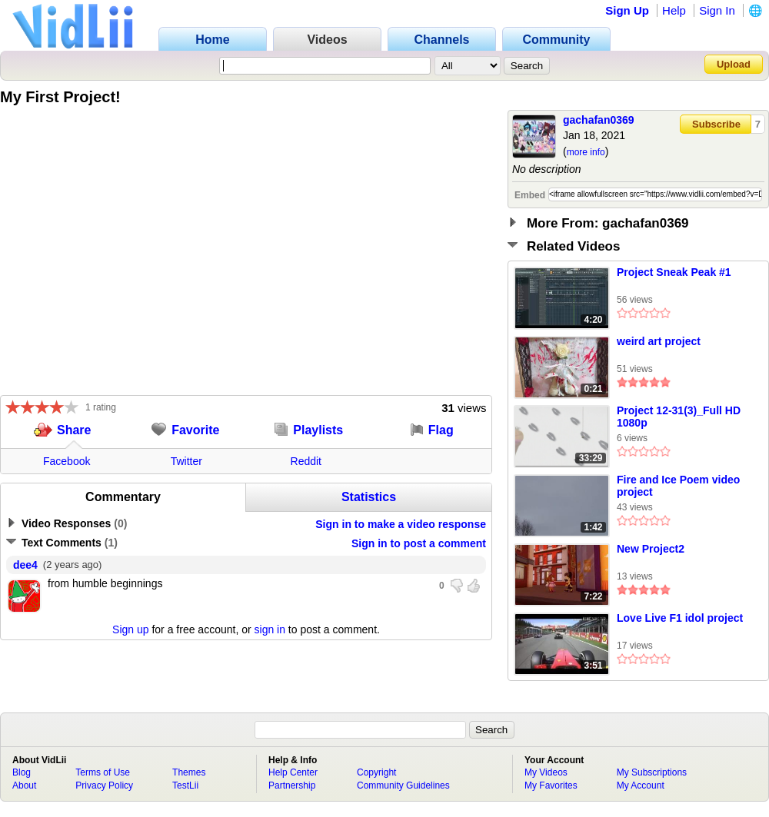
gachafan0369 (598, 120)
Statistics (368, 496)
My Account (640, 785)
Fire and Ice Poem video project (678, 485)
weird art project (659, 341)
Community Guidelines (403, 785)
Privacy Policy (104, 785)
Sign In (717, 10)
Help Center (293, 772)
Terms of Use (102, 772)
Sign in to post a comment (418, 543)
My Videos (546, 772)
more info (586, 152)
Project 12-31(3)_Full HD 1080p (679, 416)
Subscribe (716, 124)
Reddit (306, 461)
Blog (21, 772)
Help (674, 10)
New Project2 (650, 549)
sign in (270, 629)
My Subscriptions (652, 772)
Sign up (130, 629)
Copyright (376, 772)
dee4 (25, 565)
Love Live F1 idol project (680, 618)
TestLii (185, 785)
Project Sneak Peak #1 (674, 272)
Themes (188, 772)
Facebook (66, 461)
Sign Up (627, 10)
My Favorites (551, 785)
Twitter (186, 461)
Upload (734, 64)
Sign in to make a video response (400, 524)
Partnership (291, 785)
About (24, 785)
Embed (529, 195)
